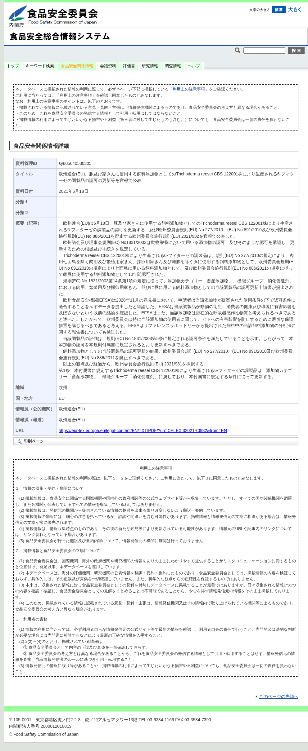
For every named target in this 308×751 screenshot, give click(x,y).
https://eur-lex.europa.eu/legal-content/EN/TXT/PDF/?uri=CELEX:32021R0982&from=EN (143, 430)
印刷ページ (34, 441)
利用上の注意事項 (189, 89)
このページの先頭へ (278, 696)
